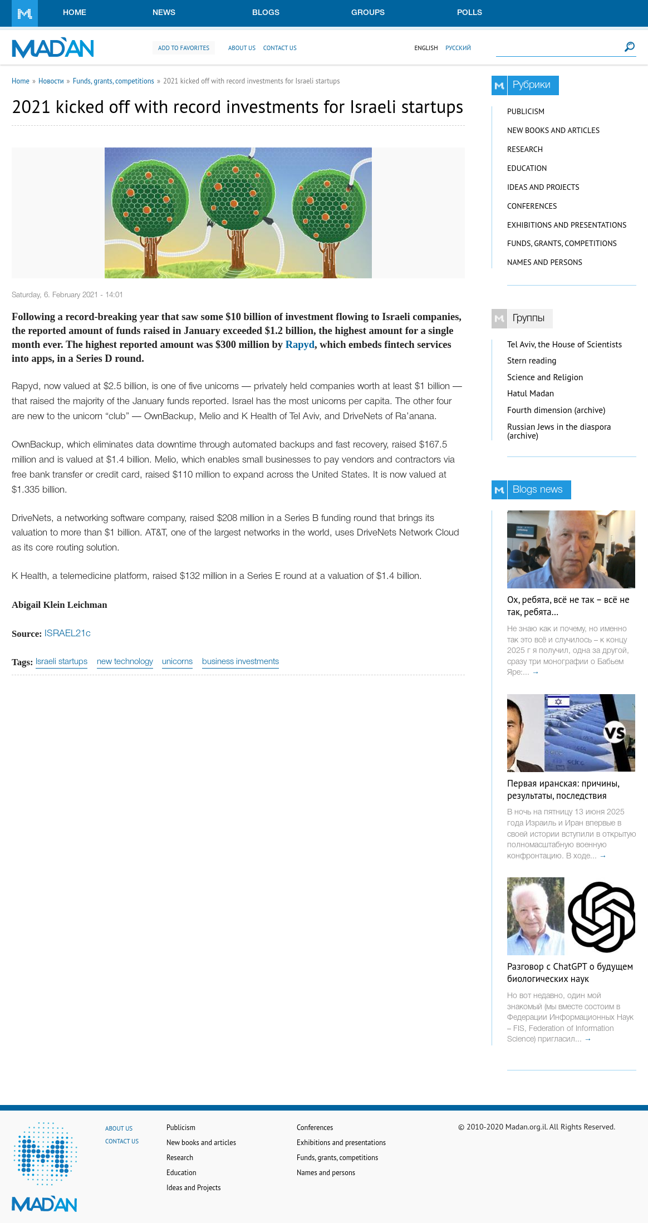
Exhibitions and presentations (566, 225)
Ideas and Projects (543, 187)
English (426, 48)
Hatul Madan (530, 393)
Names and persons (544, 262)
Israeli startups (61, 662)
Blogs (265, 13)
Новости (51, 80)
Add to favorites (183, 48)
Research (525, 149)
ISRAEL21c (68, 634)
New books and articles (553, 130)
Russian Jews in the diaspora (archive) (559, 431)
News (164, 13)
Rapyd (300, 344)
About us (242, 48)
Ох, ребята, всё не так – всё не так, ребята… (568, 605)
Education (527, 168)
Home (74, 13)
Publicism (525, 111)
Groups (368, 13)
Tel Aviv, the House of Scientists (564, 344)
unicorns (177, 662)
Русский (458, 48)
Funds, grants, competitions (113, 80)
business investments (240, 662)
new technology (125, 662)
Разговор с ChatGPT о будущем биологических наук (570, 972)
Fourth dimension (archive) (556, 410)
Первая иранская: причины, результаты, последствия (563, 789)
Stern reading (532, 360)
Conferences (532, 206)
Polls (469, 13)
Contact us (280, 48)
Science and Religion (545, 377)
